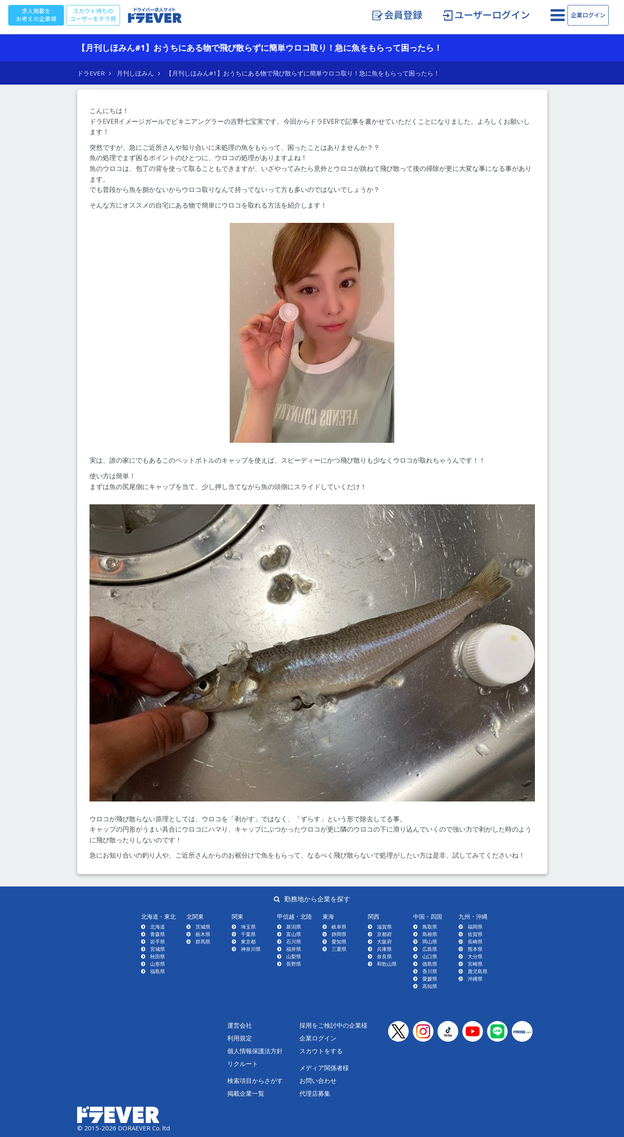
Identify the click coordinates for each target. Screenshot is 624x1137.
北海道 (157, 926)
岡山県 (429, 941)
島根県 (429, 934)
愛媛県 (429, 978)
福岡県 (475, 926)
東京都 (248, 941)
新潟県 (293, 926)
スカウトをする (321, 1051)
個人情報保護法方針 (255, 1051)
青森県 (157, 934)
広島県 (429, 949)
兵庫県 (384, 949)
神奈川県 (251, 949)
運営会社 (239, 1025)
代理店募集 (314, 1093)
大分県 (475, 956)
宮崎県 (475, 963)
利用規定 (239, 1038)
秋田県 (157, 956)
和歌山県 (387, 963)
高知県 (429, 986)
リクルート (242, 1063)
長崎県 (475, 941)
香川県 (429, 971)
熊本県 (475, 949)
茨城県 (202, 926)
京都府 (384, 934)
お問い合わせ (318, 1080)
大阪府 (384, 941)
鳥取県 (429, 926)
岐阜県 (339, 926)
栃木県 (202, 934)
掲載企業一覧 (245, 1093)
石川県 (293, 941)
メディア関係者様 (324, 1068)
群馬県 (202, 941)
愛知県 (339, 941)
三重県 (339, 949)
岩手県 (157, 941)
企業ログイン (588, 15)
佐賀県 (475, 934)
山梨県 (293, 956)
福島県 (157, 971)
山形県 (157, 963)
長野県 (293, 963)
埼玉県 (248, 926)
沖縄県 (475, 978)
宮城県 (157, 949)
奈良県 (384, 956)
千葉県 (248, 934)
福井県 (293, 949)
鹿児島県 (477, 971)
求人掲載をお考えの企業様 (36, 15)
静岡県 (339, 934)
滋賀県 (384, 926)
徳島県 (429, 963)
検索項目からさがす (255, 1080)
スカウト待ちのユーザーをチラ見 (93, 15)
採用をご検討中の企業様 (333, 1025)
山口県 (429, 956)
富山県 (293, 934)
